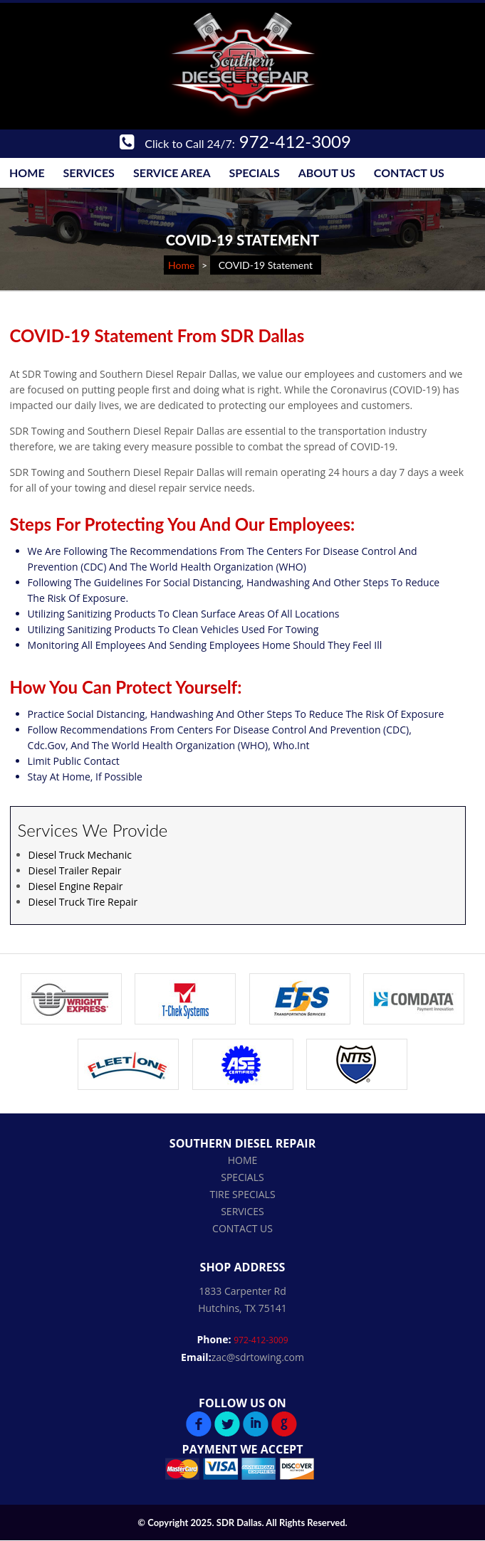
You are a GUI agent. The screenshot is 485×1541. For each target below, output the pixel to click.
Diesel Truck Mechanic (80, 855)
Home (27, 172)
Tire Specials (242, 1194)
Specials (254, 172)
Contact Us (409, 172)
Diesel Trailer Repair (75, 870)
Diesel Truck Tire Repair (83, 902)
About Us (326, 172)
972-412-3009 (235, 141)
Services (89, 172)
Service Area (172, 172)
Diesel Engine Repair (75, 886)
